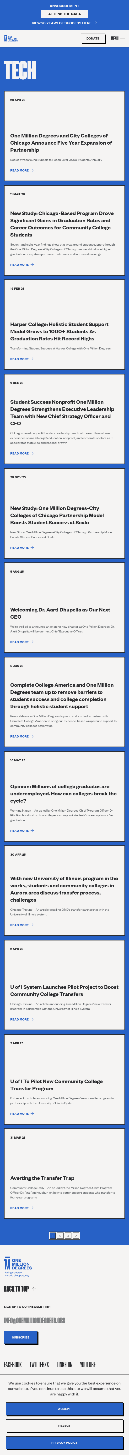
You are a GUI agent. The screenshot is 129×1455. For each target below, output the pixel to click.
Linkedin (64, 1364)
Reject (64, 1426)
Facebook (13, 1364)
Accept (64, 1409)
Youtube (88, 1364)
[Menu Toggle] (118, 38)
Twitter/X (39, 1364)
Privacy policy (64, 1442)
